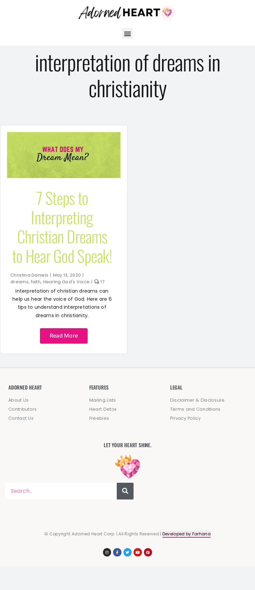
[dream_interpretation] (63, 135)
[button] (127, 33)
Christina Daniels (29, 275)
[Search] (125, 491)
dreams (19, 282)
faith (36, 282)
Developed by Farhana (186, 534)
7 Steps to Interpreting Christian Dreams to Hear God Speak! (62, 227)
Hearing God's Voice (66, 282)
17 (99, 282)
